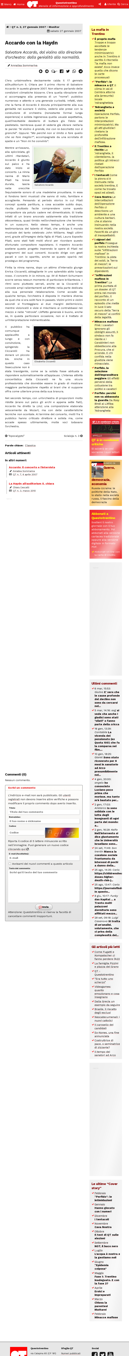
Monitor (54, 27)
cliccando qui (18, 849)
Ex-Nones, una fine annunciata (107, 1034)
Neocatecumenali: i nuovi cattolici (107, 1018)
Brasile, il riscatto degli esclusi (106, 1011)
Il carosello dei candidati (104, 1026)
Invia (44, 907)
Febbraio (103, 1196)
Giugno (102, 1265)
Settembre (106, 1244)
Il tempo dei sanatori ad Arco (105, 1053)
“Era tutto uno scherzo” (104, 980)
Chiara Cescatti (21, 487)
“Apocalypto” (15, 435)
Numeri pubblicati (70, 1353)
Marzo (101, 1304)
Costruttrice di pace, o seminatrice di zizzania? (107, 1044)
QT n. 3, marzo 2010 (24, 490)
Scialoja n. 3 (73, 435)
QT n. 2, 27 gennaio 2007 (29, 27)
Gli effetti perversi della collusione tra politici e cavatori (107, 378)
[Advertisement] (44, 633)
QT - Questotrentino (104, 972)
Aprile (103, 1291)
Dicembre (102, 1217)
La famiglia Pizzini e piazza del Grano (107, 965)
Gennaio (105, 1208)
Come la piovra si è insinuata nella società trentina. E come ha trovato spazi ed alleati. (106, 183)
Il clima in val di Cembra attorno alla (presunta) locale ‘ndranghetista (105, 92)
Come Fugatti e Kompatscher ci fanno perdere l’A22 (107, 955)
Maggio (107, 1278)
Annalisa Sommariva (24, 65)
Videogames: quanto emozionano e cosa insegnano (107, 992)
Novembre (103, 1225)
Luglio (107, 1254)
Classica (30, 445)
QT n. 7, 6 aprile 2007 (25, 474)
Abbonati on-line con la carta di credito (107, 553)
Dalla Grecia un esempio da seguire (107, 1003)
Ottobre (107, 1235)
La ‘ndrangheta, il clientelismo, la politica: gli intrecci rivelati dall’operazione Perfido (107, 158)
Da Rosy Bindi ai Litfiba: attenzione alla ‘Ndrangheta (107, 401)
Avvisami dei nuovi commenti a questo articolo (41, 863)
